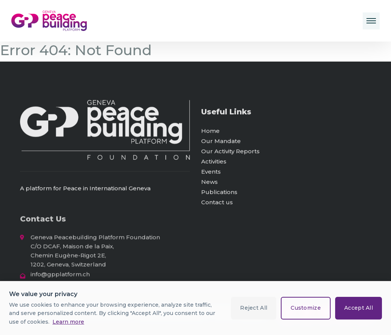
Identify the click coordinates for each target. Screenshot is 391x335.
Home (210, 131)
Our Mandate (221, 141)
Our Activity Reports (230, 152)
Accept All (358, 307)
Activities (213, 162)
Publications (219, 192)
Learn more (68, 321)
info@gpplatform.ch (60, 275)
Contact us (217, 203)
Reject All (253, 307)
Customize (306, 307)
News (209, 182)
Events (211, 172)
